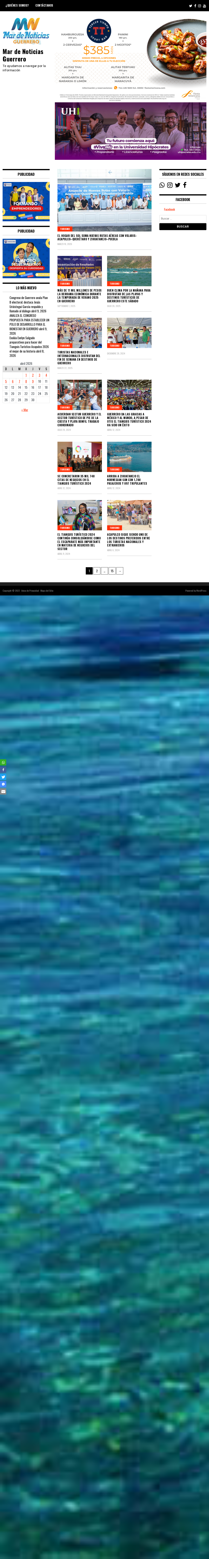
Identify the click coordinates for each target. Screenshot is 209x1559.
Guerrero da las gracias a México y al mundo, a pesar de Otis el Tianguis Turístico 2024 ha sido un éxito (129, 419)
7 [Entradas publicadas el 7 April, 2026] (19, 381)
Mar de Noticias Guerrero (23, 55)
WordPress (201, 590)
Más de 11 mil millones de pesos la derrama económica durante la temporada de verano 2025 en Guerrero (79, 295)
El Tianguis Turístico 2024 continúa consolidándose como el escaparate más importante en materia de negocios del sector (79, 541)
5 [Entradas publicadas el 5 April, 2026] (6, 381)
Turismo (65, 229)
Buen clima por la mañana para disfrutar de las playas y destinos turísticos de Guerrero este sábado (129, 295)
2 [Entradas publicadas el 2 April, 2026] (33, 375)
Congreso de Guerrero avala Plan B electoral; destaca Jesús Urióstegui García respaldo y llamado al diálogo (29, 304)
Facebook (169, 209)
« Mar (24, 410)
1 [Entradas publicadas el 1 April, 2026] (26, 375)
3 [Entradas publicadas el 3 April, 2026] (39, 375)
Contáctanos (44, 5)
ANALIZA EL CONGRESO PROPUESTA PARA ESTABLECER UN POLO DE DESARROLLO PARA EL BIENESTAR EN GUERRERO (29, 322)
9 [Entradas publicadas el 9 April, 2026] (33, 381)
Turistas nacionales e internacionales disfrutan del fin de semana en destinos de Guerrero (79, 357)
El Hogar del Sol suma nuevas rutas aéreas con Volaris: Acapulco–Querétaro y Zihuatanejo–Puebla (96, 237)
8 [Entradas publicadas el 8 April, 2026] (26, 381)
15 (113, 570)
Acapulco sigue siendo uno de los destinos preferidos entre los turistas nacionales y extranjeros (128, 539)
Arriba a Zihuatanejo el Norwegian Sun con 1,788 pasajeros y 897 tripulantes (127, 479)
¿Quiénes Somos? (17, 5)
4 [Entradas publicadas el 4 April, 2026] (46, 375)
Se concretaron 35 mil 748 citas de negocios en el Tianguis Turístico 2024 (76, 479)
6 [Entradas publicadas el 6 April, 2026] (13, 381)
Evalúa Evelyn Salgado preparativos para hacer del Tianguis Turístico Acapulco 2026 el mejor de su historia (29, 344)
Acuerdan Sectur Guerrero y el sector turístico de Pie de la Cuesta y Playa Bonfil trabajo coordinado (79, 419)
